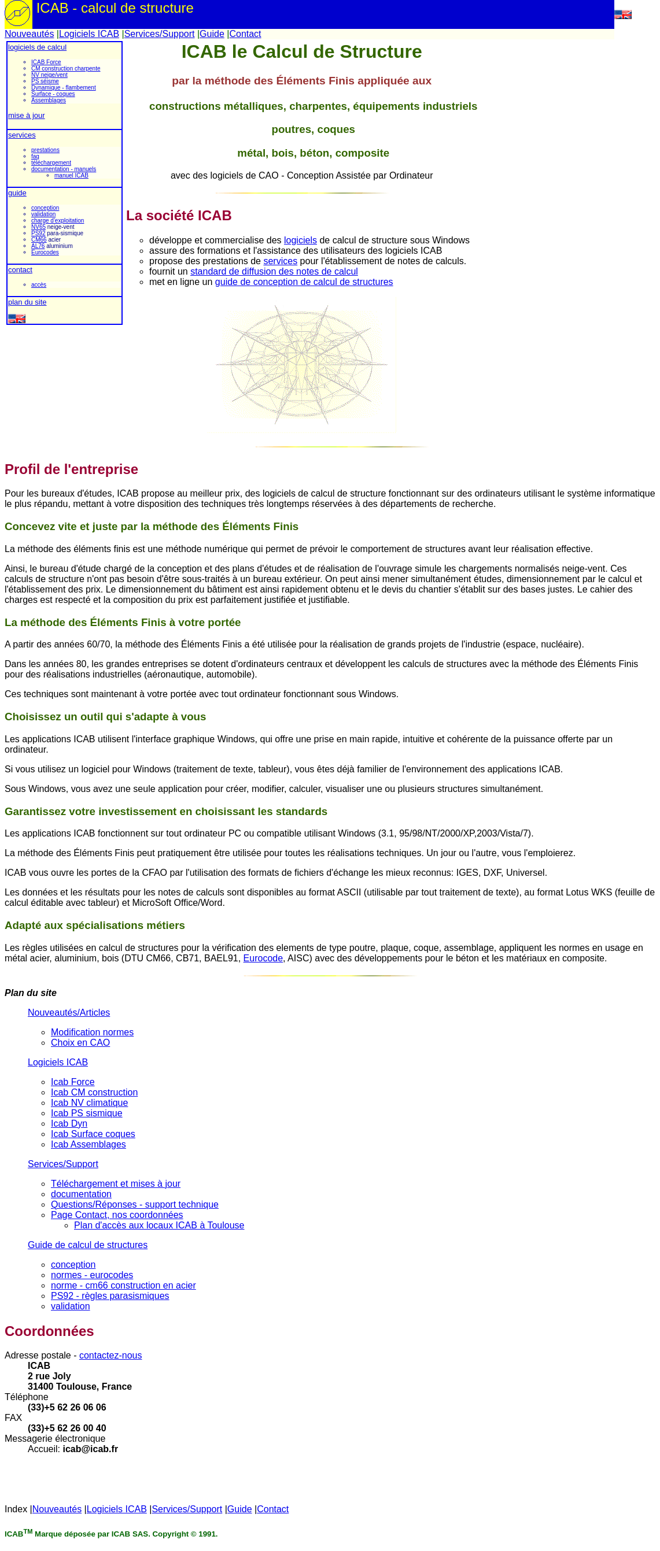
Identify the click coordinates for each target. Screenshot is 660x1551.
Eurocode (263, 958)
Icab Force (73, 1082)
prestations (45, 150)
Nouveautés (29, 34)
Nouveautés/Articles (69, 1012)
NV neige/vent (49, 75)
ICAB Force (46, 62)
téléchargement (51, 163)
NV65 (38, 227)
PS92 (38, 233)
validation (43, 214)
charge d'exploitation (57, 220)
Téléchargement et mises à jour (115, 1184)
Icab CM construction (94, 1092)
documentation (81, 1194)
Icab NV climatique (89, 1103)
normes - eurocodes (92, 1275)
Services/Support (159, 34)
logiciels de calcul (37, 47)
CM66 (39, 239)
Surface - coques (53, 94)
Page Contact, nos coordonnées (117, 1215)
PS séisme (45, 81)
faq (35, 156)
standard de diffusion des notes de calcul (274, 271)
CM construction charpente (66, 68)
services (22, 135)
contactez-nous (110, 1355)
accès (38, 285)
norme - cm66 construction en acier (123, 1285)
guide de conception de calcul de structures (304, 282)
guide (17, 192)
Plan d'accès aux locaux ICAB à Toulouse (159, 1225)
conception (45, 208)
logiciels (300, 240)
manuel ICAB (71, 175)
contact (20, 269)
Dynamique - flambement (63, 87)
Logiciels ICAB (89, 34)
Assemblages (48, 100)
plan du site (27, 302)
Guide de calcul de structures (88, 1245)
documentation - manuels (63, 169)
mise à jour (26, 115)
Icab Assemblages (88, 1144)
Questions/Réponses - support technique (135, 1204)
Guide (212, 34)
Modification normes (92, 1032)
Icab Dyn (69, 1123)
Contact (245, 34)
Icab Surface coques (93, 1134)
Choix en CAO (80, 1042)
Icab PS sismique (87, 1113)
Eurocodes (45, 252)
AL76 (38, 246)
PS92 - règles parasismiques (110, 1296)
